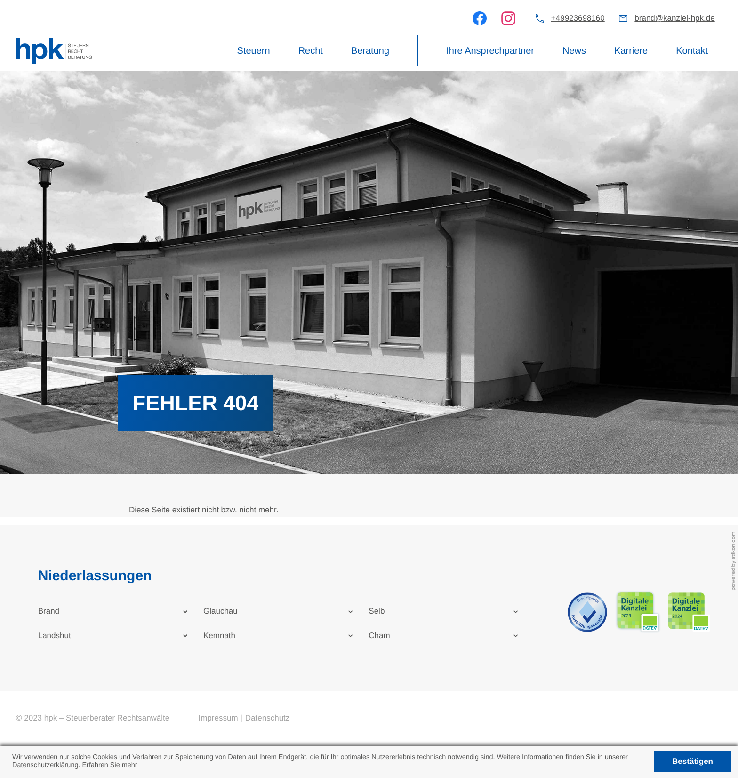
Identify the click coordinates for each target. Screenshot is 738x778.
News (574, 51)
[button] (570, 18)
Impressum (218, 717)
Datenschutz (267, 717)
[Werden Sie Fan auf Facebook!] (480, 18)
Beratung (370, 51)
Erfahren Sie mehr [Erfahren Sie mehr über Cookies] (109, 765)
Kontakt (692, 51)
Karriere (631, 51)
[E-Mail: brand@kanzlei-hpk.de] (666, 18)
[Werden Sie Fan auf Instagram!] (508, 18)
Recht (310, 51)
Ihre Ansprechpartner (490, 51)
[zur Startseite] (54, 51)
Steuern (253, 51)
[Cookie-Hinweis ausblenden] (692, 761)
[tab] (112, 611)
